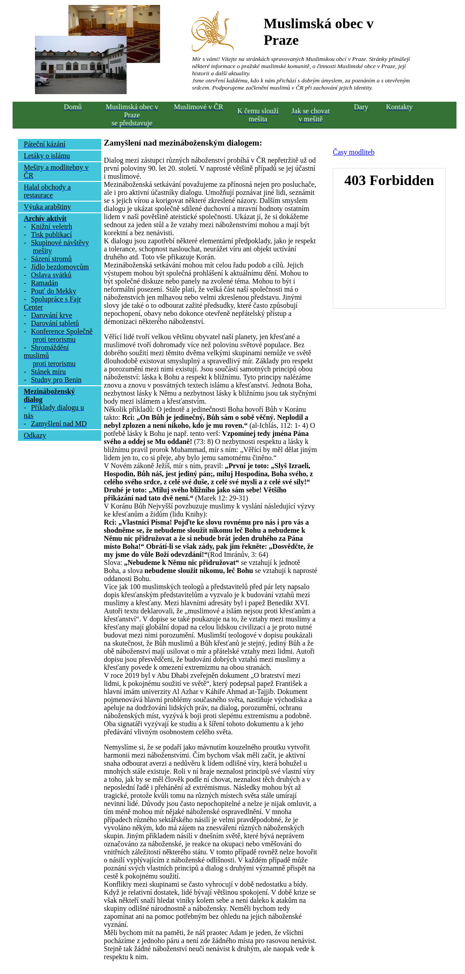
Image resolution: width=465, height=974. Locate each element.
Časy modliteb (353, 152)
